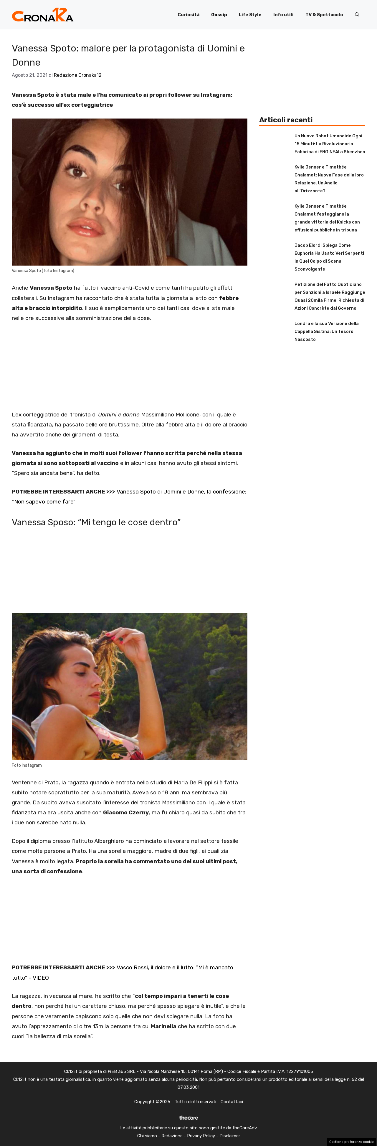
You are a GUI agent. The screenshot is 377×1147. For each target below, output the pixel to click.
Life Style (250, 14)
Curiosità (188, 14)
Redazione (172, 1135)
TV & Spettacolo (324, 14)
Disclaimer (229, 1135)
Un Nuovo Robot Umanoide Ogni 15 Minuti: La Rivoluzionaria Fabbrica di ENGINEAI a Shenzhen (330, 143)
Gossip (219, 14)
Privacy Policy (201, 1135)
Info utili (283, 14)
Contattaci (232, 1101)
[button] (357, 15)
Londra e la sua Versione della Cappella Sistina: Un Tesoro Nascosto (327, 331)
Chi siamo (147, 1135)
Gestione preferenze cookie (351, 1142)
